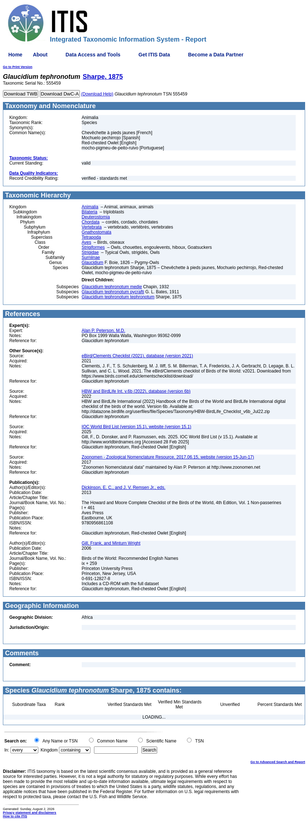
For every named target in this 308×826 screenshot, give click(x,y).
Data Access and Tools (92, 55)
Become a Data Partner (215, 55)
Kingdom (48, 750)
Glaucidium (92, 262)
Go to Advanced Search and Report (278, 762)
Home (15, 55)
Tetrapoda (91, 237)
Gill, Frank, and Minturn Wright (111, 543)
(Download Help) (97, 94)
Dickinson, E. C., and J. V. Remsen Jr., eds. (124, 487)
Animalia (90, 206)
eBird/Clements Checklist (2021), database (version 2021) (137, 355)
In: (6, 750)
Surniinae (91, 257)
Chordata (90, 222)
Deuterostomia (96, 217)
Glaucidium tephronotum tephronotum (118, 296)
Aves (86, 242)
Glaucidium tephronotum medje (112, 286)
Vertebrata (92, 227)
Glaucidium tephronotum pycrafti (113, 291)
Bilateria (89, 211)
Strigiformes (93, 247)
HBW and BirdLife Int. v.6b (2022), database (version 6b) (136, 391)
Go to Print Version (18, 67)
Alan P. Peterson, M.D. (103, 330)
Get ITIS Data (154, 55)
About (40, 55)
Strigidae (90, 252)
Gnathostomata (96, 232)
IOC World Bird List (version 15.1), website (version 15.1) (136, 426)
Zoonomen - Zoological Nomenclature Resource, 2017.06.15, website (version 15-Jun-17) (168, 457)
